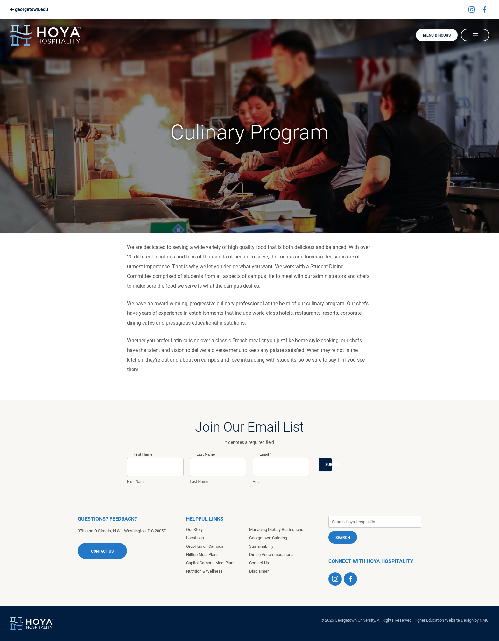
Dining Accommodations (271, 554)
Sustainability (261, 546)
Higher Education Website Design (443, 620)
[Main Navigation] (475, 35)
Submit (328, 464)
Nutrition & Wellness (204, 571)
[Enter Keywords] (374, 522)
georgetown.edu (29, 9)
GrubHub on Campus (204, 546)
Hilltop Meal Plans (202, 554)
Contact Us (102, 551)
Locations (195, 537)
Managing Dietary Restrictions (276, 529)
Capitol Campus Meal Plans (210, 562)
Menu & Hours (437, 35)
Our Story (194, 529)
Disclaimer (259, 571)
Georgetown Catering (268, 537)
